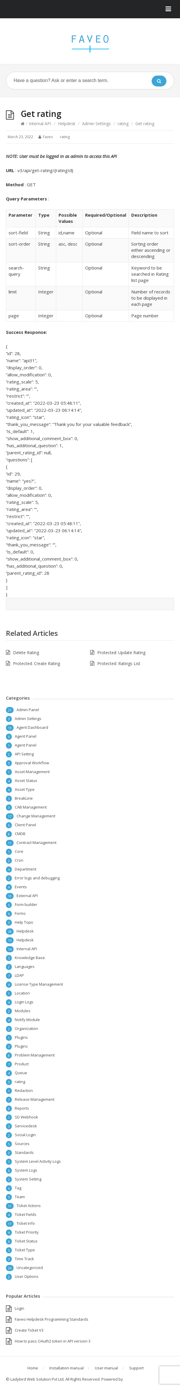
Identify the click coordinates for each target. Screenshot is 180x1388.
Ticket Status (26, 1241)
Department (25, 869)
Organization (26, 1028)
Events (21, 886)
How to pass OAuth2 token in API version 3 (52, 1341)
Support (136, 1368)
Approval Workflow (32, 762)
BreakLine (24, 798)
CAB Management (31, 807)
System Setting (28, 1179)
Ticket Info (26, 1223)
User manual (106, 1368)
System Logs (26, 1170)
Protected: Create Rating (36, 663)
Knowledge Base (30, 957)
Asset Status (26, 780)
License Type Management (39, 984)
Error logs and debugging (37, 878)
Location (22, 993)
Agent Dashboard (32, 727)
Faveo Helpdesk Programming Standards (51, 1319)
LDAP (19, 975)
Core (19, 851)
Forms (20, 913)
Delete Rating (26, 652)
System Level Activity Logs (38, 1161)
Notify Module (27, 1019)
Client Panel (25, 824)
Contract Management (36, 842)
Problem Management (35, 1055)
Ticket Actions (29, 1205)
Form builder (26, 904)
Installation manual (66, 1368)
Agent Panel (25, 736)
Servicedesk (26, 1126)
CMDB (20, 833)
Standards (24, 1152)
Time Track (24, 1258)
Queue (21, 1072)
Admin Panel (28, 709)
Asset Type (25, 789)
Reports (22, 1108)
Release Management (34, 1099)
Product (22, 1064)
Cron (19, 860)
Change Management (36, 816)
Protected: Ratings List (118, 663)
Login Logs (24, 1002)
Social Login (25, 1134)
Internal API (40, 123)
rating (123, 123)
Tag (18, 1188)
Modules (22, 1010)
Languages (25, 966)
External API (27, 895)
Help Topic (24, 922)
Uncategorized (30, 1267)
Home (32, 1368)
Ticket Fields (25, 1214)
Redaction (24, 1090)
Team (20, 1196)
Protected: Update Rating (121, 652)
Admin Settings (96, 123)
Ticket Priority (27, 1232)
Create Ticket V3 (29, 1330)
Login (19, 1308)
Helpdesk (66, 123)
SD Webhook (26, 1117)
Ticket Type (25, 1250)
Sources (22, 1143)
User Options (26, 1276)
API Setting (24, 754)
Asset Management (32, 771)
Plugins (21, 1037)
